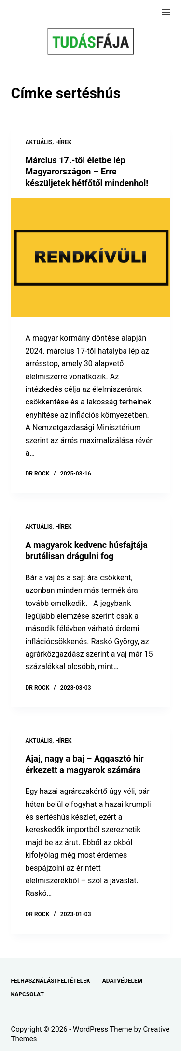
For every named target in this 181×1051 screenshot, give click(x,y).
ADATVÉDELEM (122, 981)
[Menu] (166, 12)
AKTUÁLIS (39, 142)
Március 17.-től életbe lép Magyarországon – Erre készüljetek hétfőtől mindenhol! (87, 171)
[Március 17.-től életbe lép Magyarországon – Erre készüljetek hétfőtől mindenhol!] (90, 258)
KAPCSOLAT (27, 994)
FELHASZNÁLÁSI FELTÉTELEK (50, 981)
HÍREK (63, 142)
